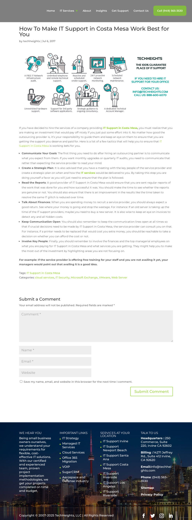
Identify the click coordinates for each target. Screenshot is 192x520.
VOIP (66, 467)
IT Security (63, 277)
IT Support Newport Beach (115, 448)
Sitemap (147, 488)
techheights (31, 41)
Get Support (120, 10)
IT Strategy (70, 438)
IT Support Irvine (115, 441)
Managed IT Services (71, 445)
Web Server (119, 277)
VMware (104, 277)
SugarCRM (70, 472)
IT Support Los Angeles (114, 484)
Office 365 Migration (69, 459)
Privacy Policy (152, 494)
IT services (88, 173)
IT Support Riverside (111, 475)
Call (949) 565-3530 (170, 10)
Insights (101, 10)
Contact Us (141, 10)
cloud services (44, 277)
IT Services (67, 10)
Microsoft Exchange (84, 277)
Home (51, 10)
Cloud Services (73, 452)
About (87, 10)
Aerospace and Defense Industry (75, 479)
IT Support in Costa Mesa (120, 128)
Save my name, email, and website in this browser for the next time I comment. (78, 381)
